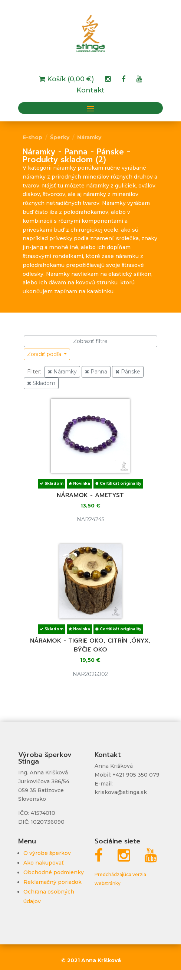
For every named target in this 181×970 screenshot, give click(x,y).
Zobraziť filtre (90, 341)
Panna (96, 371)
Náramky (89, 137)
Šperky (59, 137)
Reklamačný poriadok (52, 882)
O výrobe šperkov (47, 853)
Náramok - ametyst (90, 495)
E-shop (32, 137)
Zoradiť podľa (45, 354)
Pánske (127, 371)
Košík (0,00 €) (69, 79)
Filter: (34, 371)
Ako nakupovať (43, 862)
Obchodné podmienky (53, 872)
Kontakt (90, 91)
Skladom (41, 383)
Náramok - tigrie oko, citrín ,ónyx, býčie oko (90, 645)
